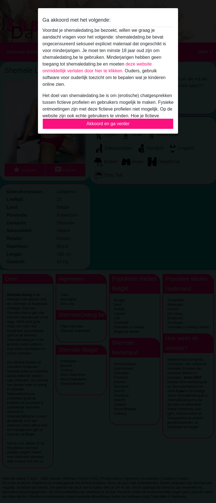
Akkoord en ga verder (108, 123)
